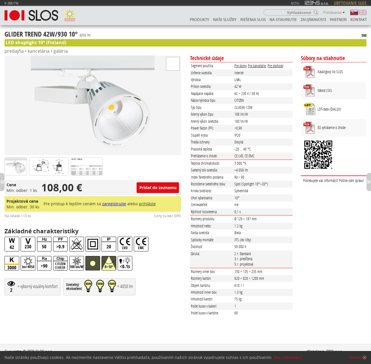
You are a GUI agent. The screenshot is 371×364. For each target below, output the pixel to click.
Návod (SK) (325, 90)
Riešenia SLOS (253, 19)
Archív (295, 3)
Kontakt (358, 19)
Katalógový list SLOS (330, 71)
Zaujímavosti (313, 19)
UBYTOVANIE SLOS (350, 3)
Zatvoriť (355, 357)
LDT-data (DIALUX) (329, 109)
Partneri (338, 19)
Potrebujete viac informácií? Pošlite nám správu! (333, 180)
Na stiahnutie (283, 19)
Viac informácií (288, 357)
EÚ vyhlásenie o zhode (332, 127)
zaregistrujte (114, 203)
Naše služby (225, 19)
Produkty (199, 19)
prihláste (147, 203)
